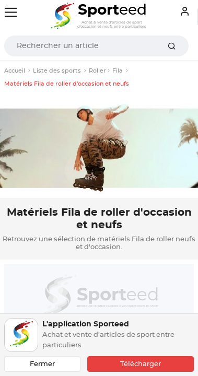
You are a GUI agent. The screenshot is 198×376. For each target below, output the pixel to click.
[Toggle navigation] (10, 12)
